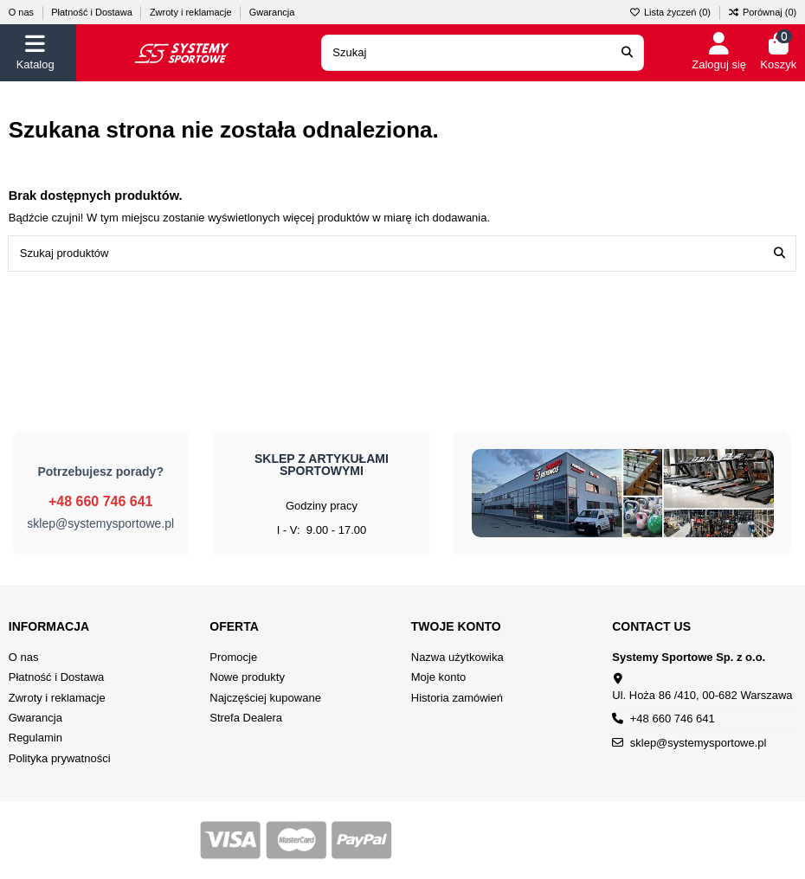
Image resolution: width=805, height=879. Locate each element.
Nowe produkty (247, 676)
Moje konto (439, 676)
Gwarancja (272, 12)
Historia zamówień (457, 697)
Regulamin (35, 737)
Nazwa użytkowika (457, 657)
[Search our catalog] (627, 53)
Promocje (233, 657)
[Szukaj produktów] (779, 253)
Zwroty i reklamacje (192, 12)
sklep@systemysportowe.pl (100, 523)
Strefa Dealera (245, 717)
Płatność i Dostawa (93, 12)
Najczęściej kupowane (265, 697)
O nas (22, 12)
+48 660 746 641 (100, 501)
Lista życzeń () (671, 12)
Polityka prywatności (60, 758)
